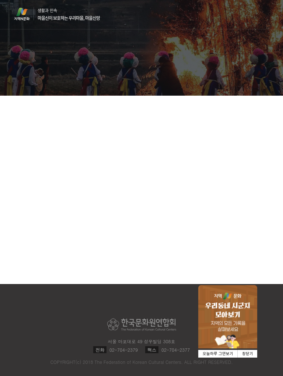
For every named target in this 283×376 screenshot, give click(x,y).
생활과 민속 (69, 14)
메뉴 (264, 14)
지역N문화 (26, 14)
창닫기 (247, 353)
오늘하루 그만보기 (218, 353)
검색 (251, 15)
